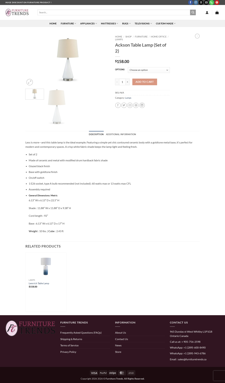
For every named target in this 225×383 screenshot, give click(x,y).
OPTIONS (120, 69)
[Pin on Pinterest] (136, 105)
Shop (128, 36)
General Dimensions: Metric (43, 195)
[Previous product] (197, 36)
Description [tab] (96, 134)
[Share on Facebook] (118, 105)
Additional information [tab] (121, 134)
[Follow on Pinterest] (217, 2)
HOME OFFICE (159, 36)
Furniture (68, 23)
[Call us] (211, 2)
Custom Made (166, 23)
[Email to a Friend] (130, 105)
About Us (120, 332)
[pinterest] (8, 348)
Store (118, 351)
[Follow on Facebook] (190, 2)
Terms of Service (69, 345)
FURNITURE (141, 36)
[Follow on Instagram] (195, 2)
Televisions (143, 23)
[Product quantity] (122, 82)
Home (53, 23)
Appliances (88, 23)
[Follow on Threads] (201, 2)
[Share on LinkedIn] (142, 105)
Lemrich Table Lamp (39, 283)
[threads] (26, 348)
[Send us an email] (206, 2)
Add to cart (144, 81)
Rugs (126, 23)
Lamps (119, 39)
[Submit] (193, 12)
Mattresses (109, 23)
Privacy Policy (68, 351)
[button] (207, 12)
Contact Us (121, 339)
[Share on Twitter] (124, 105)
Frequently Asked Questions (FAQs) (81, 332)
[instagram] (16, 348)
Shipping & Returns (71, 339)
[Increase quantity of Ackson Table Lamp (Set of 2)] (128, 82)
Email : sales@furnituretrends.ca (188, 359)
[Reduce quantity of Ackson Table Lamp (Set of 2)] (117, 82)
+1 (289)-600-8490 (194, 347)
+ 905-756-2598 (190, 341)
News (118, 345)
